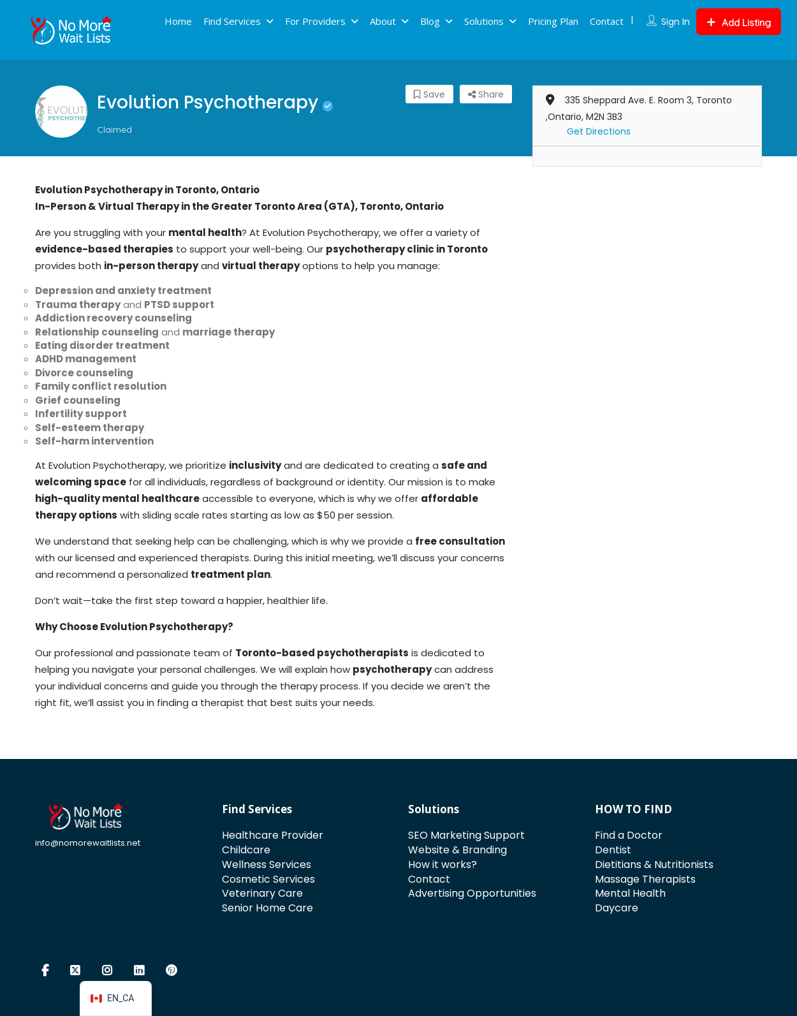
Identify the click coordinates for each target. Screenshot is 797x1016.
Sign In (675, 21)
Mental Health (630, 893)
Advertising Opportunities (472, 893)
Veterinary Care (262, 893)
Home (178, 21)
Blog (430, 21)
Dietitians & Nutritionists (654, 864)
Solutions (484, 21)
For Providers (315, 21)
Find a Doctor (628, 835)
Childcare (246, 850)
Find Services (232, 21)
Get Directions (599, 131)
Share (486, 94)
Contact (607, 21)
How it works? (442, 864)
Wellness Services (266, 864)
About (383, 21)
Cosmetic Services (268, 879)
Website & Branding (457, 850)
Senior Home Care (267, 908)
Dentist (613, 850)
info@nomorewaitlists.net (87, 843)
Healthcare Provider (272, 835)
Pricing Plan (553, 21)
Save (429, 94)
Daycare (616, 908)
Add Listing (738, 23)
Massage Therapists (645, 879)
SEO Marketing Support (466, 835)
